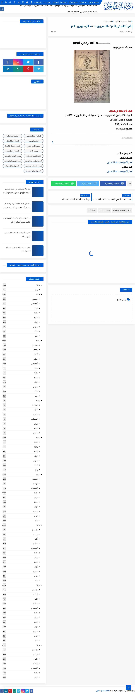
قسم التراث (108, 21)
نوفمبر (35, 349)
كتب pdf (92, 210)
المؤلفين (81, 5)
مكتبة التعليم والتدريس (88, 11)
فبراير (36, 331)
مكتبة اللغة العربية (41, 5)
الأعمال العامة (73, 11)
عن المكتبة (64, 2)
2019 (38, 585)
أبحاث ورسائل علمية (34, 136)
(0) (53, 31)
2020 (38, 525)
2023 (38, 400)
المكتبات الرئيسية (70, 5)
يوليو (36, 308)
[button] (113, 183)
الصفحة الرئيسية (94, 2)
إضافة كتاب (38, 2)
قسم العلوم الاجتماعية (33, 161)
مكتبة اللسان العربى (103, 690)
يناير (36, 289)
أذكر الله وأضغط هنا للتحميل (119, 162)
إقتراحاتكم (56, 2)
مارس (35, 326)
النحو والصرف (33, 141)
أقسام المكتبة (92, 5)
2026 (38, 285)
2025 (38, 294)
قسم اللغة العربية (12, 166)
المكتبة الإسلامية (56, 5)
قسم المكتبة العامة (33, 171)
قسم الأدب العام (33, 146)
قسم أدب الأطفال (12, 141)
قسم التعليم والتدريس (12, 156)
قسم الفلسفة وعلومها (33, 166)
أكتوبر (36, 354)
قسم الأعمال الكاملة (12, 146)
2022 (38, 437)
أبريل (36, 322)
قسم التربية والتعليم (33, 156)
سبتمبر (35, 359)
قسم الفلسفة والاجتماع (12, 161)
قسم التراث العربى (12, 151)
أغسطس (34, 303)
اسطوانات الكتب (12, 136)
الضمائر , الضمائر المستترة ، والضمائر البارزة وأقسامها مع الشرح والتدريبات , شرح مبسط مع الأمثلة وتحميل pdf (16, 207)
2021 (38, 474)
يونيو (36, 312)
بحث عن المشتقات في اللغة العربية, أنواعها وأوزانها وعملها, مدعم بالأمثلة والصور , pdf (16, 192)
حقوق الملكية (73, 2)
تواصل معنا (47, 2)
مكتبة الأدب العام (26, 5)
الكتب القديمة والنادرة (123, 21)
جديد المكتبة (83, 2)
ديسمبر (35, 299)
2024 (38, 340)
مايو (36, 317)
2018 (38, 645)
